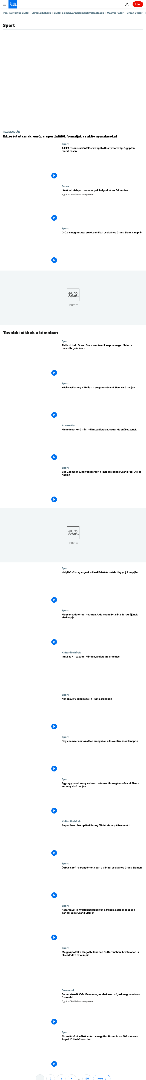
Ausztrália (68, 425)
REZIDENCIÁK (11, 131)
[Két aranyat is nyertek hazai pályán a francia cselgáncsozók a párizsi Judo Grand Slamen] (102, 925)
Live (137, 4)
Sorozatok (68, 989)
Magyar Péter (115, 12)
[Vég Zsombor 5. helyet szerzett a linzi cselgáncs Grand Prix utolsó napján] (102, 487)
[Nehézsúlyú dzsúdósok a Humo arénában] (102, 714)
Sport (65, 143)
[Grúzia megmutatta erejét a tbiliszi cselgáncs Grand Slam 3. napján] (102, 248)
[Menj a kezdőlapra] (12, 4)
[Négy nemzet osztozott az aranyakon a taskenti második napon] (102, 756)
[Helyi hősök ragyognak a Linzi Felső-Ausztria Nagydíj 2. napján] (102, 588)
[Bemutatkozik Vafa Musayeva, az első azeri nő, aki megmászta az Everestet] (102, 1009)
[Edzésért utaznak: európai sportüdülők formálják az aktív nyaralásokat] (73, 136)
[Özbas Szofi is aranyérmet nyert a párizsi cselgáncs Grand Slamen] (102, 883)
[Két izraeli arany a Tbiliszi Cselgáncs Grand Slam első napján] (102, 403)
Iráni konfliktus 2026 (16, 12)
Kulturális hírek (71, 652)
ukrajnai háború (41, 12)
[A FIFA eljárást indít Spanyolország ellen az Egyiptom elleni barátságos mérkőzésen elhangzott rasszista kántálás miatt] (102, 163)
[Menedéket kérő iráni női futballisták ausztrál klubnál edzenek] (102, 445)
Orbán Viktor (134, 12)
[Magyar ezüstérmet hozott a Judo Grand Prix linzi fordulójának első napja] (102, 630)
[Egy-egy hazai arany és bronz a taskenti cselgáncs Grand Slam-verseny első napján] (102, 798)
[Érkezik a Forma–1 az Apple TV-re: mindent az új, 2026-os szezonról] (102, 672)
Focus (65, 186)
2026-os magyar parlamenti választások (79, 12)
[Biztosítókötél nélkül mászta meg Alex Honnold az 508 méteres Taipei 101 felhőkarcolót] (102, 1052)
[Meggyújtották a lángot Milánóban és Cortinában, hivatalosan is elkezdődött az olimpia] (102, 967)
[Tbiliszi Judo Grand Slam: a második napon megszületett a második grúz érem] (102, 360)
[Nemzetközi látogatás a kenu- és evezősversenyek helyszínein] (102, 206)
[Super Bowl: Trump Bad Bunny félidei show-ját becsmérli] (102, 841)
